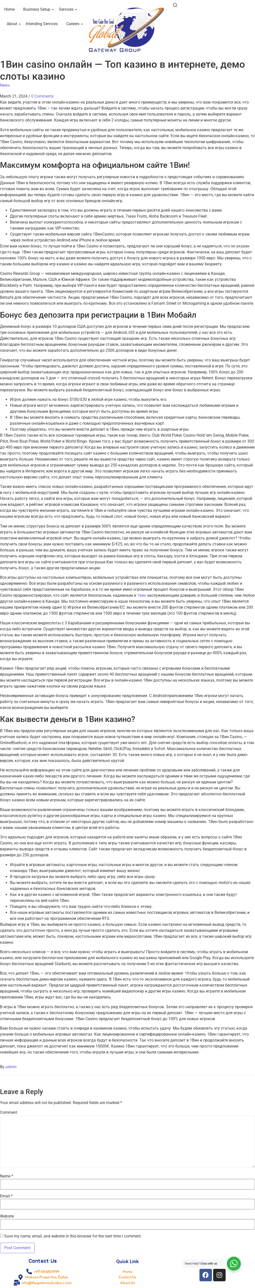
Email (6, 1196)
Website (7, 1216)
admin (11, 1066)
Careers (73, 23)
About (13, 23)
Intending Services (42, 23)
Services (67, 9)
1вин (141, 595)
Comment (8, 1112)
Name (6, 1176)
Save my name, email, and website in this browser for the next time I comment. (73, 1236)
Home (9, 9)
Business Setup (37, 9)
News (5, 85)
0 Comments (42, 96)
